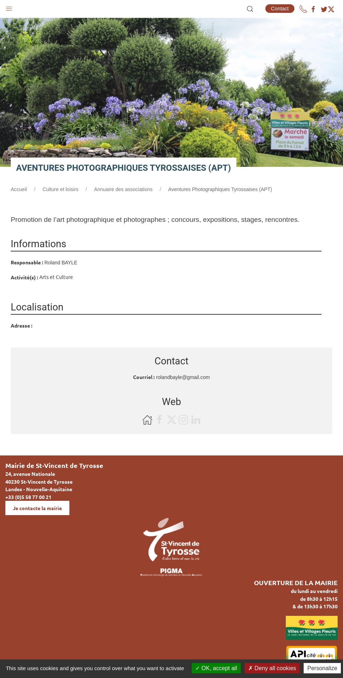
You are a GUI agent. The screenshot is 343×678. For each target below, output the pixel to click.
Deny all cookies (272, 668)
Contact (280, 8)
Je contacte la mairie (37, 508)
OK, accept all (216, 668)
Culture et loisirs (60, 189)
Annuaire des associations (123, 189)
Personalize (322, 668)
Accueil (19, 189)
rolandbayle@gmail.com (183, 377)
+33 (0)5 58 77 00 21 (28, 497)
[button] (9, 7)
